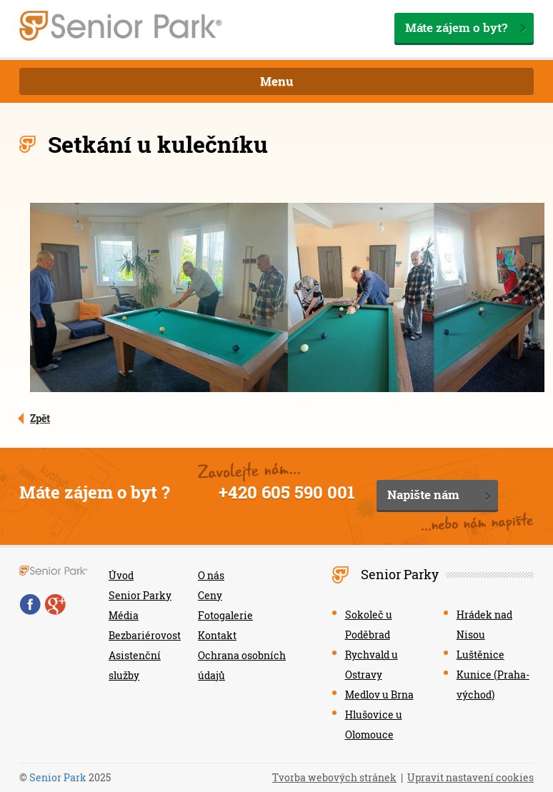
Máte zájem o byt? (456, 27)
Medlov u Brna (379, 694)
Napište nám (423, 494)
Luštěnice (480, 654)
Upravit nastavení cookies (470, 777)
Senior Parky (140, 595)
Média (124, 615)
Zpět (40, 418)
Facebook (30, 604)
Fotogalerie (225, 615)
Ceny (210, 595)
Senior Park (57, 777)
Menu (277, 81)
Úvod (121, 575)
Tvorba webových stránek (334, 777)
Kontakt (217, 635)
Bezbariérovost (145, 635)
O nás (211, 575)
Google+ (55, 604)
